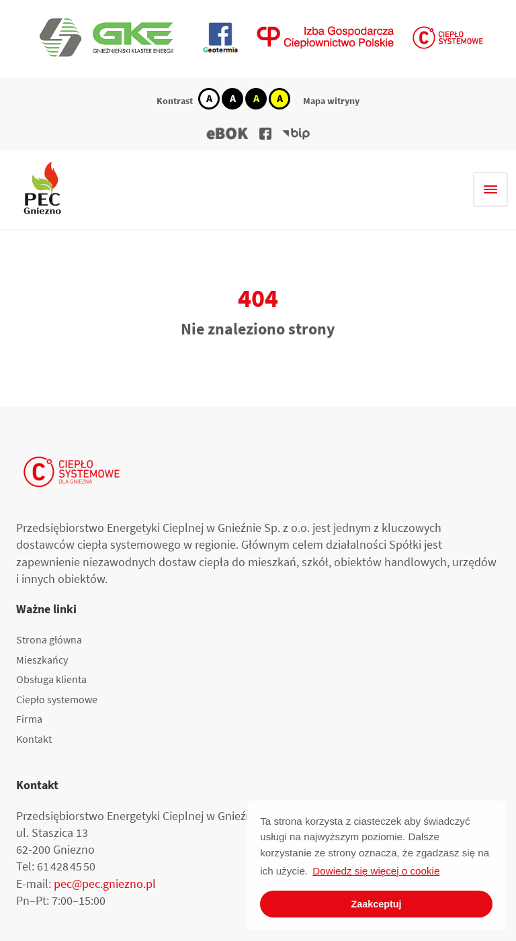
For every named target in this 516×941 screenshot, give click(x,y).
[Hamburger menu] (490, 189)
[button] (227, 134)
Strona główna (49, 639)
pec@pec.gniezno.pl (105, 883)
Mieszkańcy (42, 659)
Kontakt (34, 739)
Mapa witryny (331, 100)
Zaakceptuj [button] (376, 904)
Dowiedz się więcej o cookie (375, 871)
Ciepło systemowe (56, 699)
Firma (29, 718)
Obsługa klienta (51, 679)
